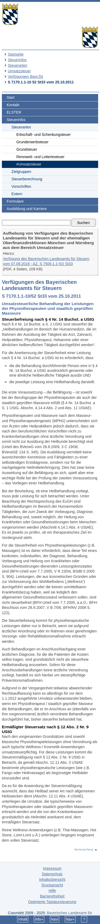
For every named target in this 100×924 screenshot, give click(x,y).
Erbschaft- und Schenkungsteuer (43, 134)
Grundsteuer (26, 149)
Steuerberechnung (26, 179)
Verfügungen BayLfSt (25, 76)
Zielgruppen (21, 171)
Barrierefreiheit (52, 896)
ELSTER (14, 112)
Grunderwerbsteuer (32, 142)
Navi (54, 919)
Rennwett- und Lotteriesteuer (40, 157)
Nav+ (70, 919)
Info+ (39, 919)
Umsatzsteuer (19, 71)
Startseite (15, 54)
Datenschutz (52, 874)
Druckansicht (52, 885)
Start (11, 97)
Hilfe (52, 891)
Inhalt (22, 919)
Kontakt (13, 105)
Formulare (15, 201)
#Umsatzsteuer (28, 164)
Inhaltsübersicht (52, 879)
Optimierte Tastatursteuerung (52, 902)
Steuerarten (17, 65)
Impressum (52, 868)
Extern (16, 194)
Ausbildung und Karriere (27, 209)
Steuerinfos (17, 60)
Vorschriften (21, 186)
